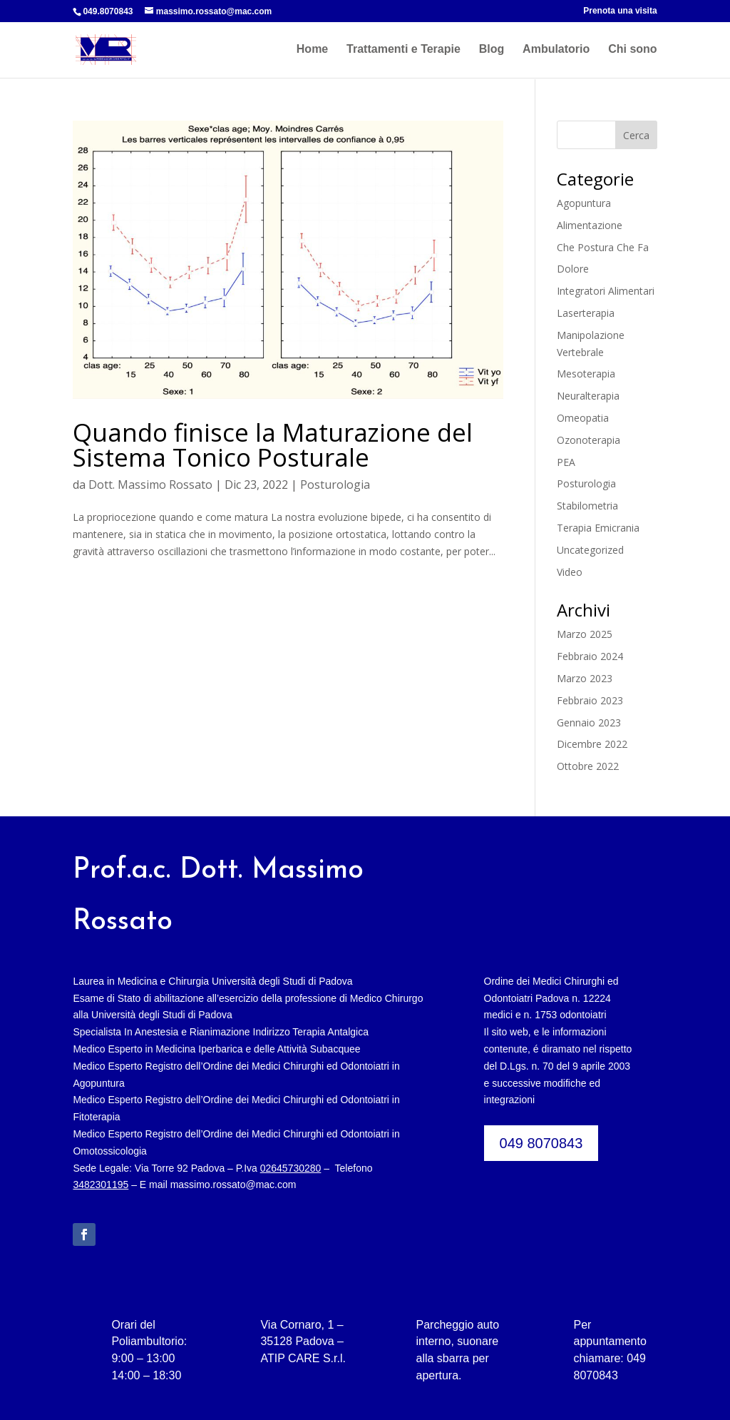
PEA (566, 462)
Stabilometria (587, 505)
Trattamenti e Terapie (403, 50)
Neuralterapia (588, 395)
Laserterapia (586, 313)
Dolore (573, 268)
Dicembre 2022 (592, 744)
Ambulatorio (556, 50)
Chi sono (632, 50)
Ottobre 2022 (588, 766)
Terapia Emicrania (598, 527)
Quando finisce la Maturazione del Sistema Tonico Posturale (273, 444)
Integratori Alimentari (605, 291)
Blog (492, 50)
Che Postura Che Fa (603, 247)
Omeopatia (583, 418)
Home (312, 50)
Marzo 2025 (584, 634)
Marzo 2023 (584, 678)
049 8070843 (541, 1143)
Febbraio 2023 (590, 700)
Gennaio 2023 (589, 722)
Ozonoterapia (588, 440)
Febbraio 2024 (590, 656)
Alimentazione (589, 225)
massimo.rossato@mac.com (233, 1184)
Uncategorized (590, 550)
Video (569, 572)
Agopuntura (584, 203)
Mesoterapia (586, 373)
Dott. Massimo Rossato (150, 484)
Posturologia (335, 484)
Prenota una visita (620, 11)
